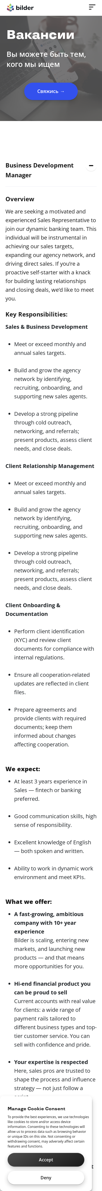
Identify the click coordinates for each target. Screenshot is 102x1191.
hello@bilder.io (27, 1019)
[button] (51, 170)
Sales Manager (26, 198)
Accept (46, 1160)
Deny (46, 1178)
